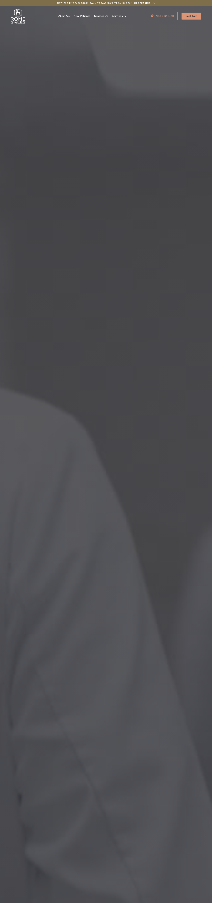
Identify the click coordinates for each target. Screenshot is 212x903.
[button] (118, 16)
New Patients (82, 16)
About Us (64, 16)
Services (117, 16)
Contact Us (101, 16)
